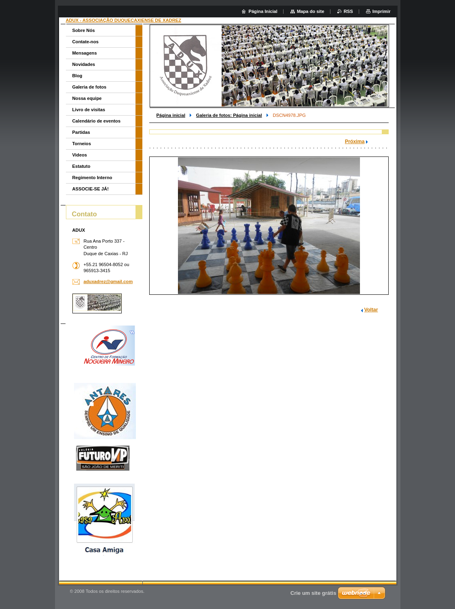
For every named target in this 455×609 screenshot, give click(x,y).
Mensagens (84, 53)
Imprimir (381, 11)
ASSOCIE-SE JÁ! (90, 188)
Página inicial (171, 115)
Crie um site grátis (313, 593)
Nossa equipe (87, 98)
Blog (77, 75)
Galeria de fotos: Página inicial (229, 115)
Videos (79, 154)
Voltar (371, 310)
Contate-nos (85, 41)
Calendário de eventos (96, 120)
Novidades (83, 64)
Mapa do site (310, 11)
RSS (348, 11)
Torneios (81, 143)
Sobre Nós (83, 30)
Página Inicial (262, 11)
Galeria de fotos (89, 87)
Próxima (355, 141)
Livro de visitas (88, 109)
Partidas (81, 132)
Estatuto (81, 166)
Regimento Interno (92, 177)
